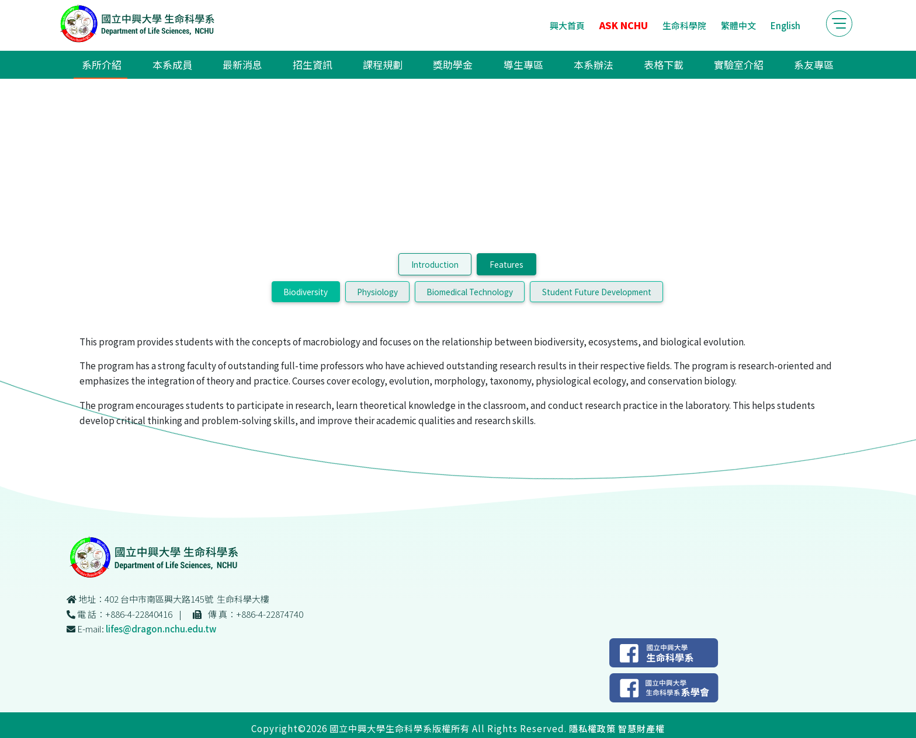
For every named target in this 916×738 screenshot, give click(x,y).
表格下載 (650, 66)
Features (506, 314)
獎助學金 (453, 66)
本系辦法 (584, 66)
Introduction (435, 314)
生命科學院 (663, 26)
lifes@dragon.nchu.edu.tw (379, 670)
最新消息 (256, 66)
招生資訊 (321, 66)
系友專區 (791, 66)
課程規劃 (387, 66)
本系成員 (190, 66)
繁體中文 (717, 26)
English (764, 26)
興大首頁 (546, 26)
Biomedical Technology (469, 341)
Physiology (377, 341)
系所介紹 (124, 66)
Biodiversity (305, 341)
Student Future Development (596, 341)
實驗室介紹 (720, 66)
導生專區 (519, 66)
